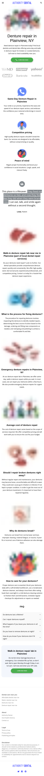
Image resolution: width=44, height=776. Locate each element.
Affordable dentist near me (10, 697)
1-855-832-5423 (21, 60)
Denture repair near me (9, 705)
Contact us (5, 720)
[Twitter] (18, 771)
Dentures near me (7, 703)
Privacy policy (6, 733)
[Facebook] (22, 771)
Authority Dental (7, 715)
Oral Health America (8, 718)
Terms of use (6, 730)
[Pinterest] (25, 771)
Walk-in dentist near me (9, 700)
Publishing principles (8, 735)
